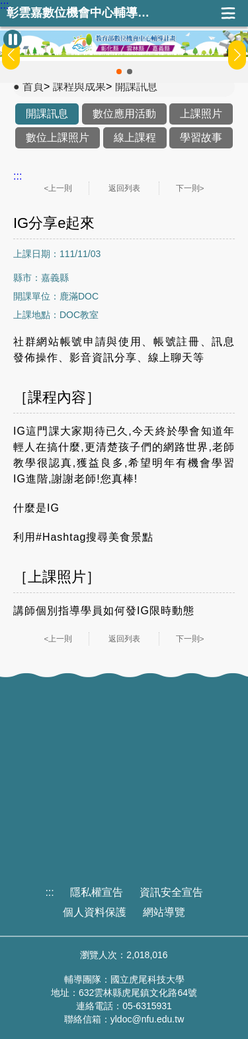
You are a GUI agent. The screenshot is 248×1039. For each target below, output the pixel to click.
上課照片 (201, 113)
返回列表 (124, 188)
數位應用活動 (124, 113)
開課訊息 (136, 86)
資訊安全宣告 (171, 892)
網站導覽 (164, 912)
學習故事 (201, 137)
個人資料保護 (94, 912)
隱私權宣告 (96, 892)
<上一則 (58, 188)
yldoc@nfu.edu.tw (147, 1019)
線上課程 (135, 137)
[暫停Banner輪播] (12, 39)
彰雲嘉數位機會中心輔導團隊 (83, 13)
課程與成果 (79, 86)
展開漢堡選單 (228, 13)
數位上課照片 (57, 137)
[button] (119, 71)
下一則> (190, 188)
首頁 (33, 86)
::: (4, 5)
